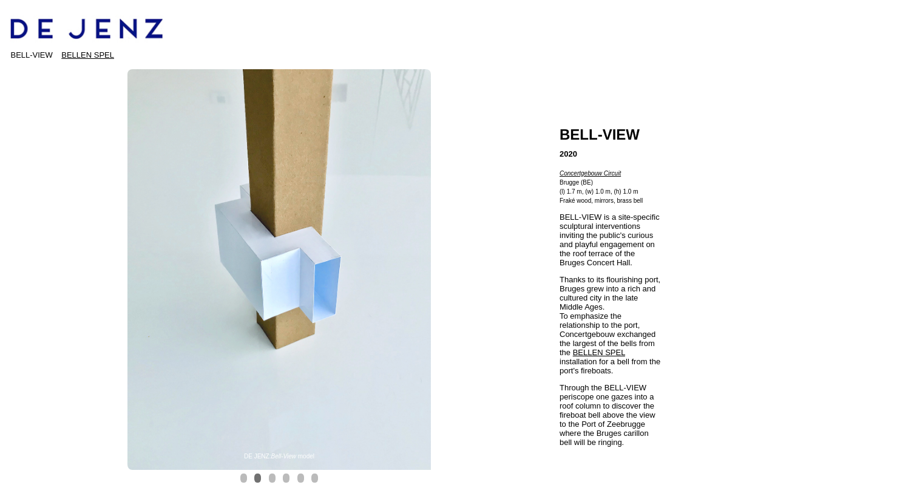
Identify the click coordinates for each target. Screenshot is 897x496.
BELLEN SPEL (87, 54)
